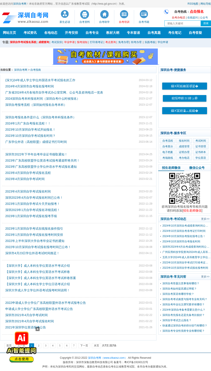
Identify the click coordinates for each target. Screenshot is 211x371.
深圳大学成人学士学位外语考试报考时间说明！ (37, 290)
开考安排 (71, 32)
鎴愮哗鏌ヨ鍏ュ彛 (184, 98)
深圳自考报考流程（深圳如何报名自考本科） (36, 104)
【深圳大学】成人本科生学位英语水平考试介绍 (37, 265)
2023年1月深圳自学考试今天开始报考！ (32, 203)
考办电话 (184, 157)
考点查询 (110, 42)
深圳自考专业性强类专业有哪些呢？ (183, 330)
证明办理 (184, 152)
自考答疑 (195, 32)
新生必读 (65, 21)
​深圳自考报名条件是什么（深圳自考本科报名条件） (40, 117)
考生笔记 (174, 32)
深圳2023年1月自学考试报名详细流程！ (32, 210)
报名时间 (184, 140)
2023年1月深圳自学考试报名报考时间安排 (34, 234)
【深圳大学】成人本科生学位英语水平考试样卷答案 (40, 278)
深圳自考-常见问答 (173, 276)
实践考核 (150, 42)
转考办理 (136, 42)
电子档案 (167, 152)
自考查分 (167, 146)
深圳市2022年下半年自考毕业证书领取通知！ (36, 154)
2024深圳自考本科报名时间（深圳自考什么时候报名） (42, 98)
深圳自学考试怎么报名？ (176, 320)
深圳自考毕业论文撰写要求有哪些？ (183, 304)
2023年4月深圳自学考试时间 (25, 179)
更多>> (205, 218)
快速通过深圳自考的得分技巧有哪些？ (184, 325)
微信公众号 (197, 167)
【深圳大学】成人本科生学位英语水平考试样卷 (37, 272)
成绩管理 (184, 146)
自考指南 (35, 69)
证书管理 (200, 146)
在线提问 (192, 17)
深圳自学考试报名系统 (23, 42)
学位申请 (163, 42)
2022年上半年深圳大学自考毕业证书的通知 (34, 241)
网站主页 (9, 32)
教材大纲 (112, 32)
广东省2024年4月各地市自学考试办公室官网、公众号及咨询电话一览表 (54, 92)
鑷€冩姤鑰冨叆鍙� (184, 86)
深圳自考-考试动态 (173, 219)
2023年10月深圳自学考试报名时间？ (30, 135)
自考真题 (154, 32)
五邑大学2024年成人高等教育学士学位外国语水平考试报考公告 (186, 257)
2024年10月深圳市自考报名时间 (181, 241)
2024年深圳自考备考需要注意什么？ (183, 309)
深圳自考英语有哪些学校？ (178, 293)
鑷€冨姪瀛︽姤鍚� (184, 110)
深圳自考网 (19, 3)
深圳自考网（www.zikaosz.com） (107, 357)
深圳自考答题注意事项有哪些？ (180, 283)
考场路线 (167, 157)
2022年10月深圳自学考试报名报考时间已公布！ (38, 247)
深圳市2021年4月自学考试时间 (26, 315)
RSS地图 (193, 3)
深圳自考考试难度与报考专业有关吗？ (184, 299)
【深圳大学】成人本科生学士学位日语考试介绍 (37, 284)
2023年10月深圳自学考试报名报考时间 (185, 267)
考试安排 (56, 42)
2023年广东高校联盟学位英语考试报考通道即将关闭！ (42, 160)
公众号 (204, 17)
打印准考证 (96, 42)
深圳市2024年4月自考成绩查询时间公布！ (186, 246)
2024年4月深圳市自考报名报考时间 (29, 86)
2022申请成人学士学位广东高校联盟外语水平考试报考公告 (45, 302)
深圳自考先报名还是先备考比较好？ (183, 315)
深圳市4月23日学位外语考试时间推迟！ (32, 253)
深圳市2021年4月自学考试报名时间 (29, 321)
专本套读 (133, 32)
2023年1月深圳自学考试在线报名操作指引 (34, 228)
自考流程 (167, 140)
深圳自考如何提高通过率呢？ (179, 288)
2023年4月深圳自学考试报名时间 (28, 191)
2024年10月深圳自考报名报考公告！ (184, 236)
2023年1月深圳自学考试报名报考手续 (31, 216)
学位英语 (200, 157)
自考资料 (84, 21)
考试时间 (200, 140)
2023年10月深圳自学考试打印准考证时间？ (186, 262)
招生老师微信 (171, 167)
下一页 (84, 345)
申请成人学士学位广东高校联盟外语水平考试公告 (39, 309)
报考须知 (82, 42)
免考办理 (123, 42)
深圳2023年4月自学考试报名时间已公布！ (34, 197)
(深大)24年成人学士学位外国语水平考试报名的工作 (40, 80)
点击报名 (197, 11)
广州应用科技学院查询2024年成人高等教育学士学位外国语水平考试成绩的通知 (186, 252)
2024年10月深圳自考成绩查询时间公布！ (186, 225)
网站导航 (205, 3)
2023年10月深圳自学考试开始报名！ (30, 129)
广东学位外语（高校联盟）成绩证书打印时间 (36, 142)
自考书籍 (144, 21)
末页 (96, 345)
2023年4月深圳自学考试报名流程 (28, 173)
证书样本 (200, 152)
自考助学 (104, 21)
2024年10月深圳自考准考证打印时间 (184, 230)
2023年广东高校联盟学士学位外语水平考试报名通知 (41, 166)
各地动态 (50, 32)
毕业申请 (69, 42)
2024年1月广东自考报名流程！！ (28, 123)
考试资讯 (30, 32)
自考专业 (92, 32)
